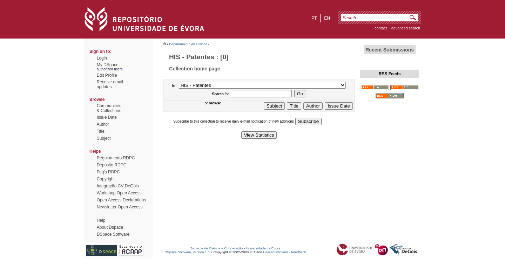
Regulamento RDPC (116, 158)
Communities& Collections (109, 108)
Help (101, 220)
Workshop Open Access (119, 193)
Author (103, 124)
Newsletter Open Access (120, 207)
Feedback (298, 252)
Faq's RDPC (108, 172)
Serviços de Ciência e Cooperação (216, 248)
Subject (104, 138)
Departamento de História (188, 44)
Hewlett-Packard (275, 252)
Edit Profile (107, 75)
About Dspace (110, 227)
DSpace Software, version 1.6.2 (188, 252)
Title (101, 131)
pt (314, 18)
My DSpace (108, 64)
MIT (253, 252)
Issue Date (107, 117)
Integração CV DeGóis (118, 186)
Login (102, 58)
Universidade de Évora (263, 248)
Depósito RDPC (112, 165)
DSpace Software (113, 234)
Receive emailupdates (110, 84)
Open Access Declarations (121, 200)
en (327, 18)
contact (381, 28)
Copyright (106, 179)
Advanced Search (405, 28)
